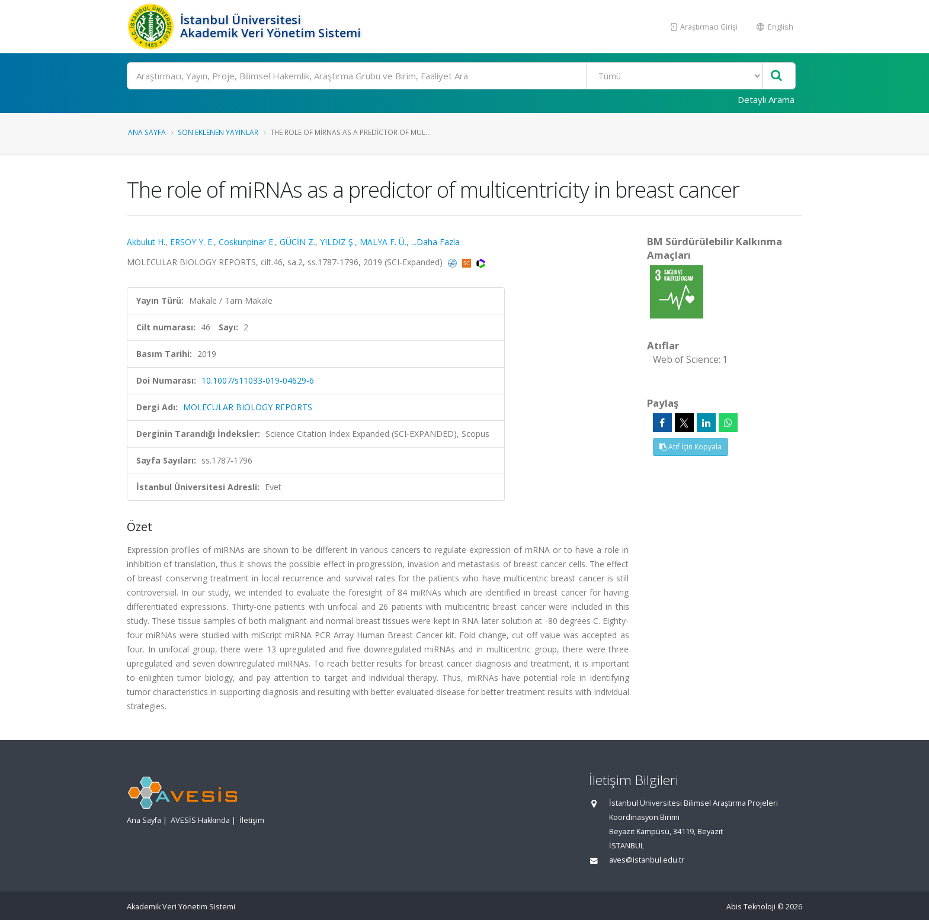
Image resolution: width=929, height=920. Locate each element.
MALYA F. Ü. (383, 241)
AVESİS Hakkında (200, 820)
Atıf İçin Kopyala (690, 447)
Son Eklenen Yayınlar (218, 132)
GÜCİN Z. (297, 241)
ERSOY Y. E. (192, 241)
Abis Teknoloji (751, 907)
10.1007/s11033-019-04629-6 (257, 380)
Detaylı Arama (766, 99)
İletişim (251, 820)
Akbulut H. (146, 241)
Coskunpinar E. (247, 241)
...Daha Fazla (435, 241)
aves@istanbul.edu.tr (646, 860)
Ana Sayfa (147, 132)
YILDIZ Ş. (337, 241)
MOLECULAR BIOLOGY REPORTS (247, 407)
